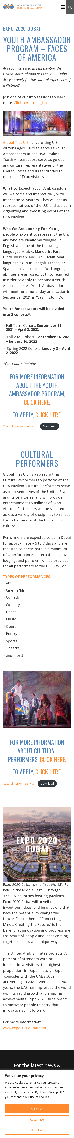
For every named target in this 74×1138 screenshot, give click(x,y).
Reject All (37, 1130)
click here (36, 402)
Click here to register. (32, 102)
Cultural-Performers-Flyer (19, 783)
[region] (37, 1104)
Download (49, 426)
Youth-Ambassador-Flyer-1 (20, 426)
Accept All (37, 1109)
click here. (53, 759)
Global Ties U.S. (16, 142)
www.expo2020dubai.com (24, 1027)
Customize (37, 1119)
